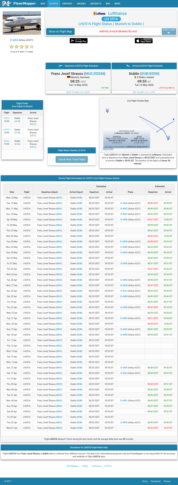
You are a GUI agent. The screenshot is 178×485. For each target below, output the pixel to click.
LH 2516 (111, 19)
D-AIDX (123, 329)
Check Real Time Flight (71, 159)
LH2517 (6, 129)
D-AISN (123, 285)
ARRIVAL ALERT (169, 31)
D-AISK (123, 219)
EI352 (6, 118)
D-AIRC (123, 208)
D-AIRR (123, 247)
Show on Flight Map (60, 31)
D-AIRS (123, 252)
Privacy (169, 481)
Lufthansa (117, 13)
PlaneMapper (72, 466)
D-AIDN (123, 296)
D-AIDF (124, 214)
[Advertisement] (111, 53)
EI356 (6, 141)
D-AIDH (123, 318)
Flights (85, 466)
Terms (146, 481)
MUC (33, 124)
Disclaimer (157, 481)
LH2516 (108, 466)
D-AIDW (123, 241)
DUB (17, 121)
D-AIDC (123, 400)
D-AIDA (14, 40)
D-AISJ (124, 291)
